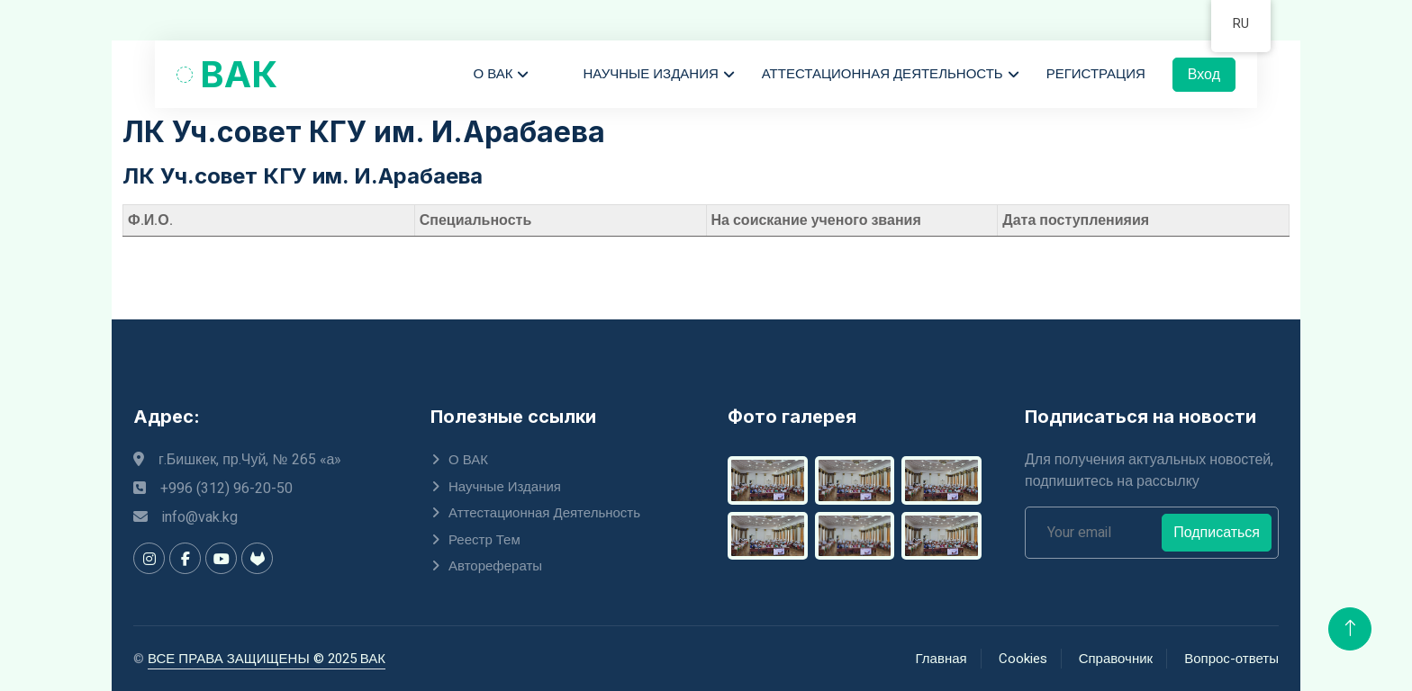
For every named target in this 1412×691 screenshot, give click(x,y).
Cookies (1023, 659)
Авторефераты (495, 566)
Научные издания (650, 74)
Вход (1204, 74)
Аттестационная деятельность (882, 74)
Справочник (1116, 659)
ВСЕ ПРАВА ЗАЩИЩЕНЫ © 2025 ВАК (266, 659)
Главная (941, 659)
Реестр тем (484, 540)
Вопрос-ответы (1231, 659)
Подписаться (1216, 532)
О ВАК (493, 74)
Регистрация (1095, 74)
